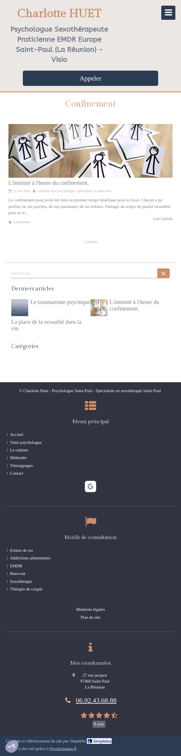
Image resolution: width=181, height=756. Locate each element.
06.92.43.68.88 (96, 700)
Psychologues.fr (63, 748)
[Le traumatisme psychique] (19, 307)
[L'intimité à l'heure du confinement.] (90, 151)
